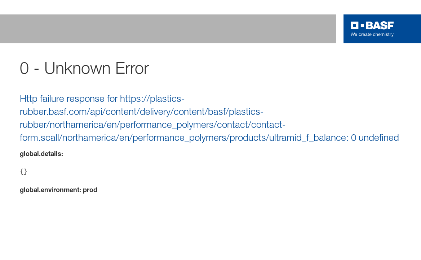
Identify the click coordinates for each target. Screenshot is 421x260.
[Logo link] (372, 29)
